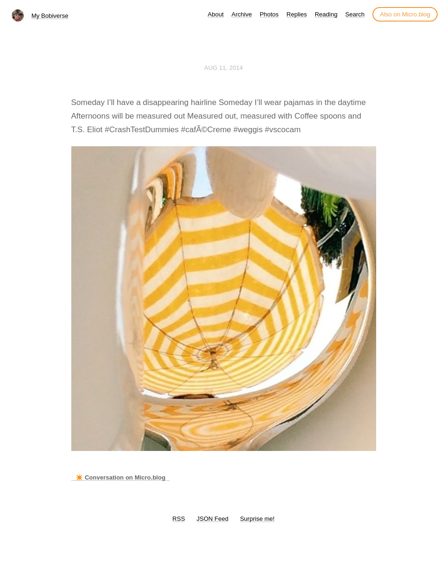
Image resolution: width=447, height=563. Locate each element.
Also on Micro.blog (405, 14)
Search (354, 14)
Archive (242, 14)
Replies (297, 14)
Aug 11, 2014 (223, 67)
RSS (179, 518)
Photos (269, 14)
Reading (326, 14)
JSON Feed (212, 518)
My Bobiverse (49, 15)
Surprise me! (257, 518)
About (216, 14)
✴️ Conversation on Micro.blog (121, 477)
